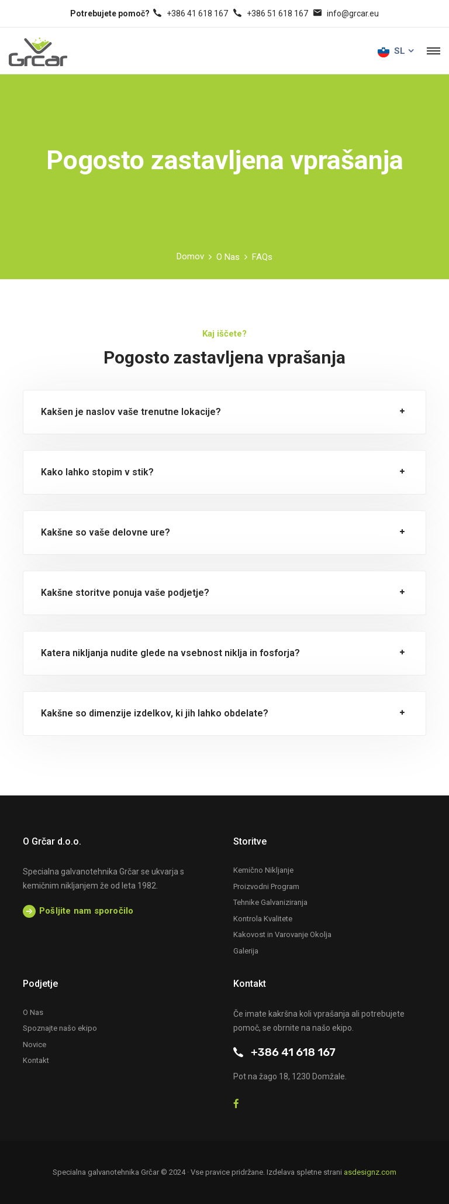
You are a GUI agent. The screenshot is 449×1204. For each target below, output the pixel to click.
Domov (190, 256)
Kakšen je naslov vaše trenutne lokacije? (131, 411)
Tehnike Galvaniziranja (270, 902)
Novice (34, 1044)
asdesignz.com (370, 1172)
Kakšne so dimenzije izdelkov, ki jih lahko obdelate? (154, 713)
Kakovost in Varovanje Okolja (282, 934)
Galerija (245, 950)
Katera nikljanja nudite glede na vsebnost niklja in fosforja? (170, 652)
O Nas (228, 257)
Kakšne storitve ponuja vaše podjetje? (125, 592)
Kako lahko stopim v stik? (97, 472)
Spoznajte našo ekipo (60, 1028)
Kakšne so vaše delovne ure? (105, 532)
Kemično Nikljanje (263, 870)
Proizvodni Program (266, 886)
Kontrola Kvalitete (262, 918)
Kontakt (36, 1060)
